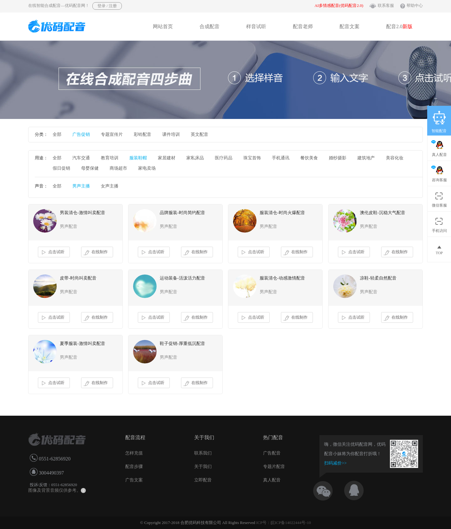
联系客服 (386, 5)
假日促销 (61, 168)
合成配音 (210, 26)
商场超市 (118, 168)
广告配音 (272, 453)
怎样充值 (134, 453)
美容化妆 (394, 158)
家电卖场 (147, 168)
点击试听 (52, 252)
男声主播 (81, 186)
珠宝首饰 (252, 158)
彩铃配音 (142, 134)
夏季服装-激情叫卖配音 (82, 343)
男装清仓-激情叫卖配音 (82, 212)
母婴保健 (90, 168)
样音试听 (256, 26)
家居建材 (166, 158)
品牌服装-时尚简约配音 (182, 212)
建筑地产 (366, 158)
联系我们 (203, 453)
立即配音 (203, 480)
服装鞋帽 (138, 158)
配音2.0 (399, 26)
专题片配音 (274, 466)
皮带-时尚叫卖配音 (78, 278)
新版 (407, 26)
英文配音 (199, 134)
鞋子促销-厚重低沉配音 (182, 343)
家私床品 (195, 158)
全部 (57, 134)
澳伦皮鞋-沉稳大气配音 (382, 212)
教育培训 (109, 158)
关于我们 (203, 466)
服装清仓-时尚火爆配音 (282, 212)
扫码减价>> (335, 463)
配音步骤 (134, 466)
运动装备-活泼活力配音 (182, 278)
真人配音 (272, 480)
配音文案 (350, 26)
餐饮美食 (309, 158)
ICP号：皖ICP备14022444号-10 (283, 522)
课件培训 (171, 134)
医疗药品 (223, 158)
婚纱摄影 (337, 158)
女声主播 (109, 186)
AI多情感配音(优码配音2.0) (338, 5)
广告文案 (134, 480)
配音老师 (303, 26)
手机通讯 (280, 158)
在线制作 (96, 252)
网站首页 (163, 26)
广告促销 (81, 134)
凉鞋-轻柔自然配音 (378, 278)
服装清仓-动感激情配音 (282, 278)
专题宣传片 (112, 134)
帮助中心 (415, 5)
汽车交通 (81, 158)
